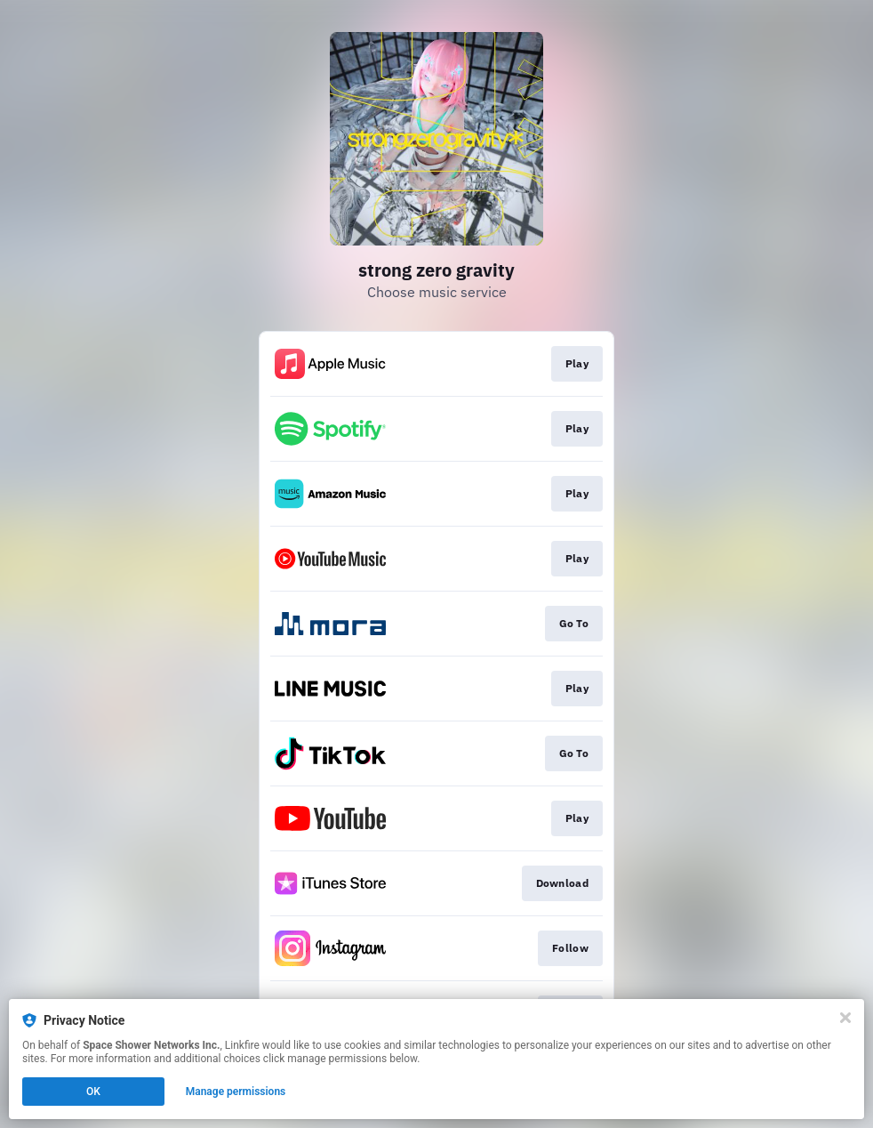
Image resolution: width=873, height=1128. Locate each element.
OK (93, 1091)
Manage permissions (236, 1091)
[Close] (845, 1017)
